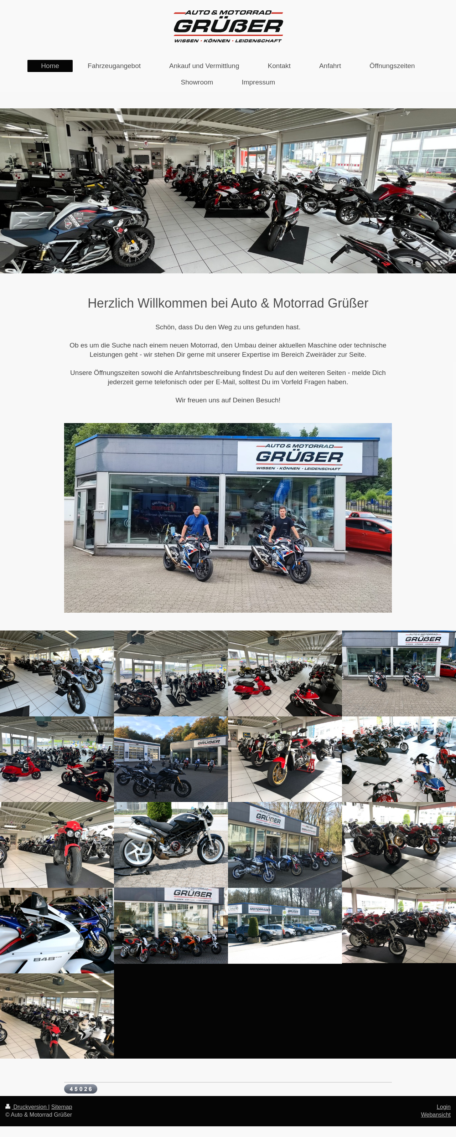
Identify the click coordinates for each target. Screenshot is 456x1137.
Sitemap (61, 1107)
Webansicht (436, 1115)
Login (444, 1107)
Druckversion (26, 1107)
